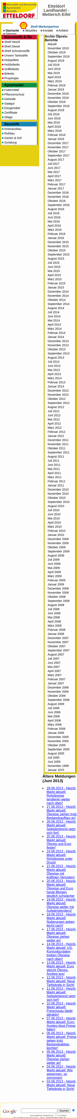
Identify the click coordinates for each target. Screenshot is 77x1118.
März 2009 (55, 576)
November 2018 (58, 97)
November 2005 (58, 741)
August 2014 (56, 308)
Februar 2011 (56, 481)
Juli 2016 (54, 213)
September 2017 (58, 155)
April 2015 (54, 275)
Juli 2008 (54, 609)
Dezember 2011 (58, 440)
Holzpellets (11, 60)
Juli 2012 (54, 411)
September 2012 (58, 403)
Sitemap (11, 33)
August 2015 (56, 258)
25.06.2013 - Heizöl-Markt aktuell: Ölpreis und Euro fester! (61, 842)
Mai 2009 (54, 568)
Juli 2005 (54, 757)
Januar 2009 (56, 584)
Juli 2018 (54, 114)
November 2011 (58, 444)
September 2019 (58, 56)
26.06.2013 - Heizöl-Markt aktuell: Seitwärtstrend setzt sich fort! (61, 827)
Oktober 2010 (57, 497)
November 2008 (58, 592)
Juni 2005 (54, 761)
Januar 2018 (56, 139)
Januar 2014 (56, 337)
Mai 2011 (54, 469)
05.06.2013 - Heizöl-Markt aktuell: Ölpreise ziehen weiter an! (61, 1057)
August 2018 (56, 110)
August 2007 (56, 654)
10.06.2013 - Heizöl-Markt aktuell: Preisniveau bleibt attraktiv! (61, 1009)
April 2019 (54, 77)
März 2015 (55, 279)
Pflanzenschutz (14, 94)
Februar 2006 (56, 728)
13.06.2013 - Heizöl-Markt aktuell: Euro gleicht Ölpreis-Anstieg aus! (61, 968)
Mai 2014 (54, 320)
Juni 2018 (54, 118)
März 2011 (55, 477)
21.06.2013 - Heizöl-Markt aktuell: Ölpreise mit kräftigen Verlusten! (61, 871)
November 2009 (58, 543)
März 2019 (55, 81)
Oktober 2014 (57, 299)
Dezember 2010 (58, 489)
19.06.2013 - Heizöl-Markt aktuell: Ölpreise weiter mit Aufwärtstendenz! (61, 905)
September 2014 (58, 304)
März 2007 (55, 675)
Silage (8, 117)
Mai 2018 (54, 122)
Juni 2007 (54, 662)
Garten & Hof (13, 138)
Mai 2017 (54, 172)
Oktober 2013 (57, 349)
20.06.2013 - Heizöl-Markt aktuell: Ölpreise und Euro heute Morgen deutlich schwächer (61, 888)
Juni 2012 (54, 415)
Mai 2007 (54, 666)
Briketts (9, 73)
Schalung (10, 142)
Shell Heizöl (12, 42)
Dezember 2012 (58, 390)
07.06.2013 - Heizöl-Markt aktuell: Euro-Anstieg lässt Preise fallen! (61, 1024)
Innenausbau (12, 129)
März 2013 (55, 378)
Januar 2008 (56, 633)
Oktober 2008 (57, 596)
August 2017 (56, 159)
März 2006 (55, 724)
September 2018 (58, 106)
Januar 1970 (56, 770)
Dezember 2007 (58, 638)
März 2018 (55, 130)
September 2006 (58, 699)
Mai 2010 (54, 518)
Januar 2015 (56, 287)
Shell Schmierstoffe (17, 51)
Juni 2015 (54, 266)
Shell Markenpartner (45, 26)
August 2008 (56, 605)
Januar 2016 (56, 238)
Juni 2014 (54, 316)
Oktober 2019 (57, 52)
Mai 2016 (54, 221)
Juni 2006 (54, 712)
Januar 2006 (56, 732)
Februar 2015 (56, 283)
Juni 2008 (54, 613)
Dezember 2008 (58, 588)
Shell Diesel (12, 46)
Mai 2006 (54, 716)
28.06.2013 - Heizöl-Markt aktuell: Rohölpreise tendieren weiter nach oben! (61, 795)
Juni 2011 (54, 464)
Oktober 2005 (57, 745)
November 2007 (58, 642)
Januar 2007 (56, 683)
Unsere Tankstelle (16, 55)
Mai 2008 (54, 617)
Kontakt (48, 30)
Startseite (12, 30)
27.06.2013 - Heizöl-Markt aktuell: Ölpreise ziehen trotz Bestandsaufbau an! (62, 812)
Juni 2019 (54, 69)
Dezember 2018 (58, 93)
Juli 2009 (54, 559)
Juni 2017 (54, 167)
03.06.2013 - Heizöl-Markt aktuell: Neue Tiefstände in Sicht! (61, 1085)
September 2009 (58, 551)
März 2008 (55, 625)
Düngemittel (12, 108)
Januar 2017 (56, 188)
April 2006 (54, 720)
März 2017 (55, 180)
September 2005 (58, 749)
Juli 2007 (54, 658)
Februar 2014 (56, 332)
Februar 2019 (56, 85)
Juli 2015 (54, 262)
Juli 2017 (54, 163)
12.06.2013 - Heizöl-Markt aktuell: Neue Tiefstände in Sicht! (61, 981)
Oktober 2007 (57, 646)
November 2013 (58, 345)
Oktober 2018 (57, 102)
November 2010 (58, 493)
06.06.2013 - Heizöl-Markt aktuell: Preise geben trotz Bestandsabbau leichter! (61, 1040)
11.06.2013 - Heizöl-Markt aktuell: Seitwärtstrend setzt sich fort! (61, 994)
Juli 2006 (54, 708)
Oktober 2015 (57, 250)
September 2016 (58, 205)
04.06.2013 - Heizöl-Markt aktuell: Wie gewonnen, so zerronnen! (61, 1072)
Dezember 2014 (58, 291)
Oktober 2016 (57, 200)
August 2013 (56, 357)
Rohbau (9, 133)
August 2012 (56, 407)
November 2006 (58, 691)
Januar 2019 (56, 89)
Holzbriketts (12, 64)
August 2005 (56, 753)
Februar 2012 (56, 431)
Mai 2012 (54, 419)
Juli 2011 (54, 460)
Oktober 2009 (57, 547)
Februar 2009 (56, 580)
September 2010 (58, 502)
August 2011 (56, 456)
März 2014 (55, 328)
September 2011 (58, 452)
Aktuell (52, 44)
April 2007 (54, 671)
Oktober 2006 (57, 695)
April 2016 (54, 225)
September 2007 (58, 650)
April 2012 (54, 423)
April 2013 (54, 374)
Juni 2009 (54, 563)
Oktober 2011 (57, 448)
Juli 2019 (54, 64)
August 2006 (56, 704)
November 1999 (58, 765)
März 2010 (55, 526)
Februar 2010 (56, 530)
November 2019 (58, 48)
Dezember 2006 (58, 687)
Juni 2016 (54, 217)
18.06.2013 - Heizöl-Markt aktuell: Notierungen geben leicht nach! (61, 920)
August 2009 (56, 555)
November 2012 (58, 394)
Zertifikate (10, 112)
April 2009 (54, 572)
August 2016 (56, 209)
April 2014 (54, 324)
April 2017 (54, 176)
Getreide (10, 99)
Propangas (11, 78)
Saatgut (9, 103)
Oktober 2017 (57, 151)
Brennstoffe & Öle (18, 37)
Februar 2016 (56, 233)
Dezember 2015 (58, 242)
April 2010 (54, 522)
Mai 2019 (54, 73)
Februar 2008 (56, 629)
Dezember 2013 (58, 341)
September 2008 (58, 601)
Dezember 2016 (58, 192)
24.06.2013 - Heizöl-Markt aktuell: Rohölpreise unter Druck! (61, 857)
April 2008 (54, 621)
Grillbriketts (11, 69)
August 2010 (56, 506)
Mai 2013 (54, 370)
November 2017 (58, 147)
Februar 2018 (56, 135)
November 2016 (58, 196)
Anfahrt (63, 30)
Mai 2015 (54, 271)
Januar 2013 (56, 386)
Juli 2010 (54, 510)
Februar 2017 (56, 184)
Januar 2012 (56, 436)
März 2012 (55, 427)
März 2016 (55, 229)
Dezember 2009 (58, 539)
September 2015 (58, 254)
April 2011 (54, 473)
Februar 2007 (56, 679)
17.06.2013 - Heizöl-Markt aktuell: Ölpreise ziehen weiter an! (61, 934)
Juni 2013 (54, 365)
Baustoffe (11, 124)
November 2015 (58, 246)
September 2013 (58, 353)
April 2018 (54, 126)
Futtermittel (11, 90)
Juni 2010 (54, 514)
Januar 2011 (56, 485)
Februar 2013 (56, 382)
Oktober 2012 (57, 398)
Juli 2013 (54, 361)
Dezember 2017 (58, 143)
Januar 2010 (56, 535)
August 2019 (56, 60)
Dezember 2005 (58, 737)
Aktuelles (31, 30)
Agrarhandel (13, 85)
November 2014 (58, 295)
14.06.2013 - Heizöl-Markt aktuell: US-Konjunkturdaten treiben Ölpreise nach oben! (61, 951)
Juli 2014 (54, 312)
